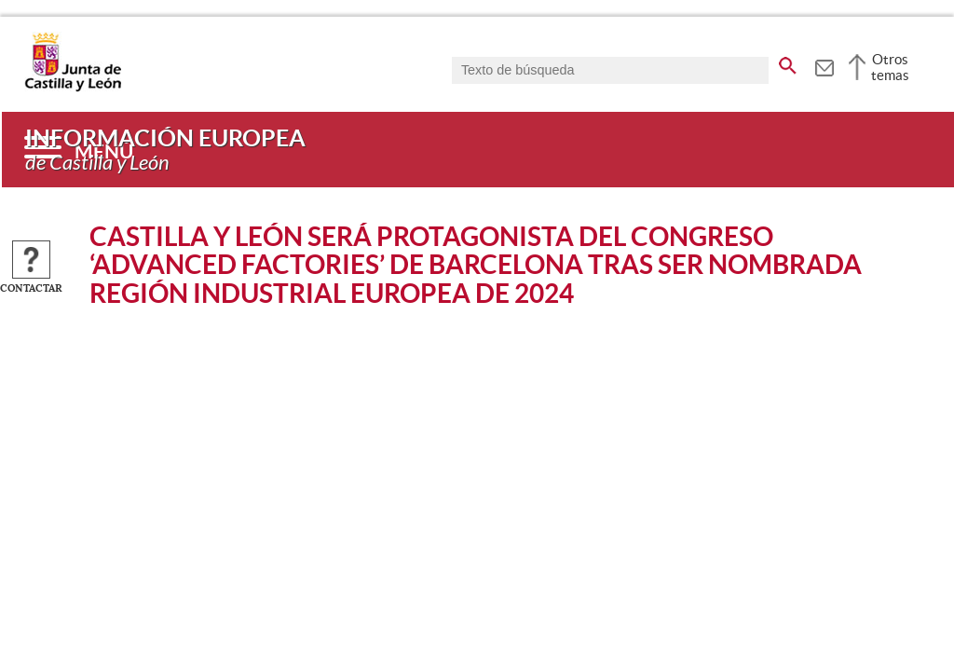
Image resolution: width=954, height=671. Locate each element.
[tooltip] (824, 65)
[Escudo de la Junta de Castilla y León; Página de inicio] (72, 87)
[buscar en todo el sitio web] (787, 62)
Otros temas (890, 67)
